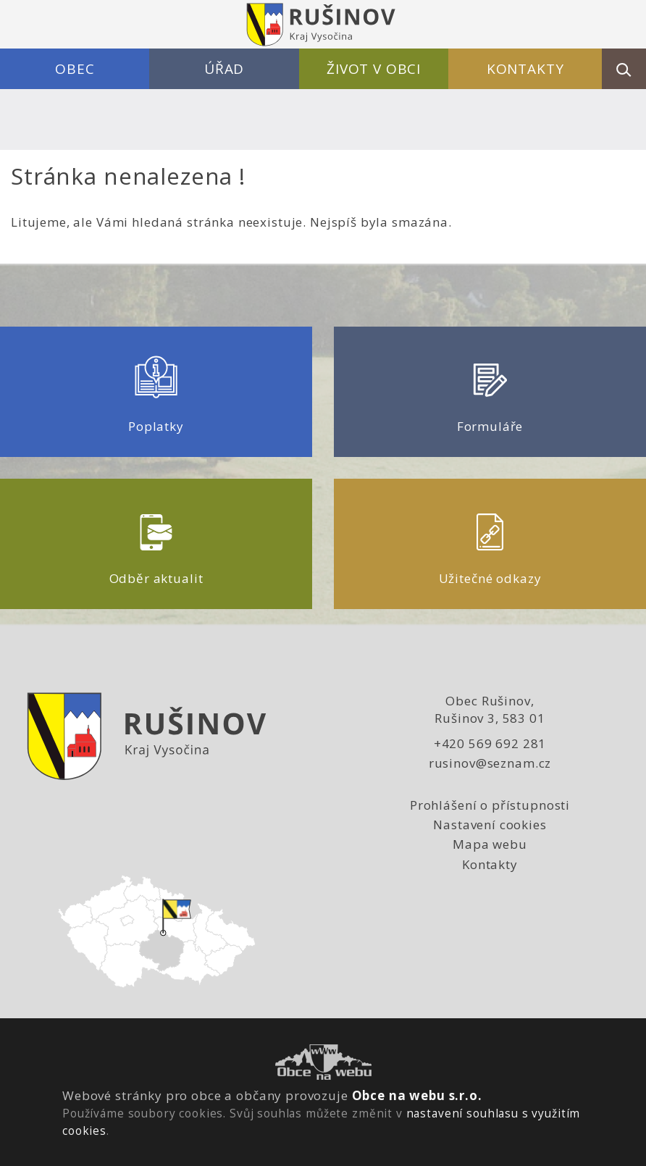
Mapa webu (490, 844)
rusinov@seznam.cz (490, 763)
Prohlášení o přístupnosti (490, 805)
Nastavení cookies (489, 824)
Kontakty (525, 68)
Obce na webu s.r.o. (417, 1095)
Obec (74, 68)
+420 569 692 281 (490, 743)
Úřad (224, 68)
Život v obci (374, 68)
